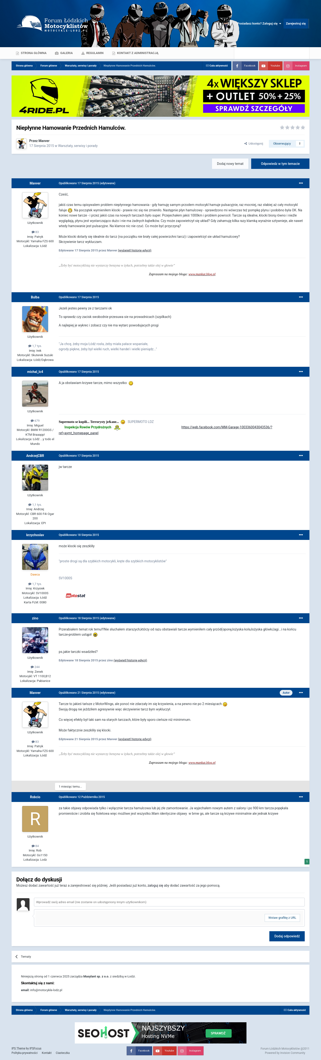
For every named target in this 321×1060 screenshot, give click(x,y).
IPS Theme (18, 1048)
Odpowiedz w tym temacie (280, 164)
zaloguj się (155, 885)
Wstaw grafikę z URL (282, 917)
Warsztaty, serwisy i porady (78, 146)
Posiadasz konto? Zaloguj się (259, 24)
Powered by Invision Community (285, 1053)
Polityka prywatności (25, 1053)
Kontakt (46, 1053)
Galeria (66, 53)
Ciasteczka (63, 1053)
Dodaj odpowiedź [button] (287, 936)
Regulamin (95, 53)
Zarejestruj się (296, 23)
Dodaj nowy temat (230, 164)
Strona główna (33, 53)
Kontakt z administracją (137, 53)
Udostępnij (253, 143)
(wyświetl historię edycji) (134, 250)
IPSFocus (35, 1048)
